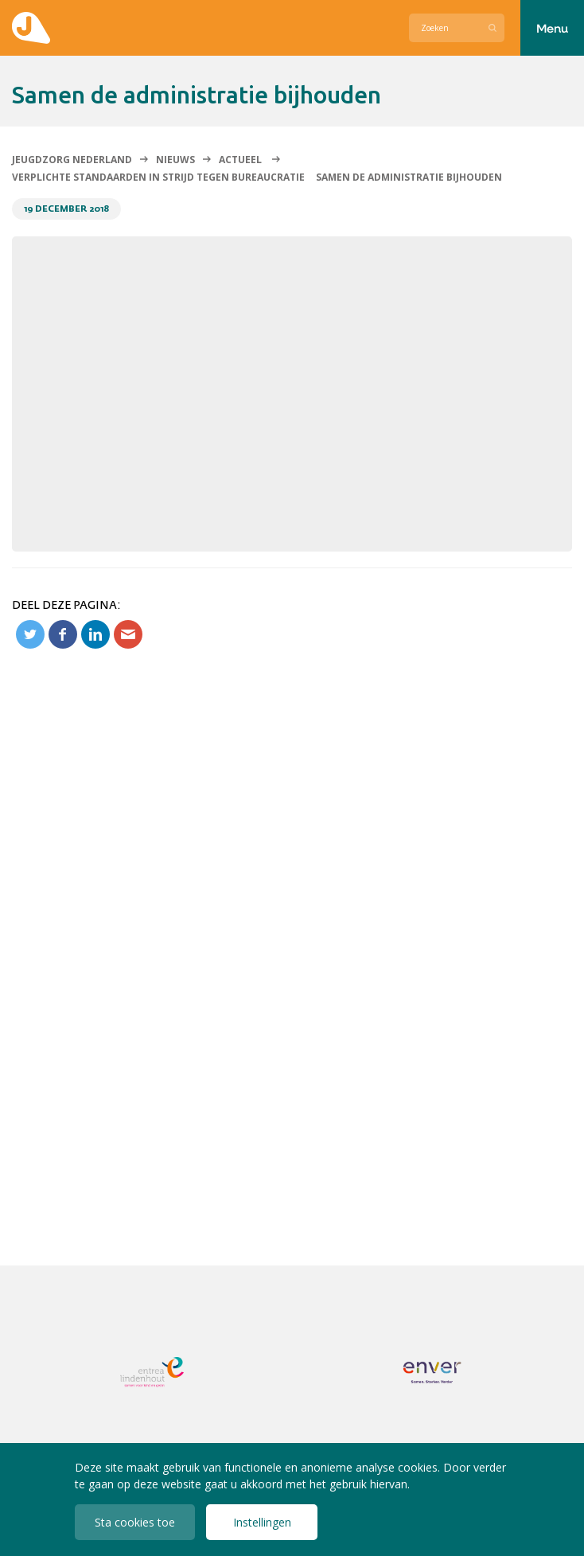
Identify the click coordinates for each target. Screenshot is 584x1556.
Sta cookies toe (135, 1522)
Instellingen (262, 1522)
